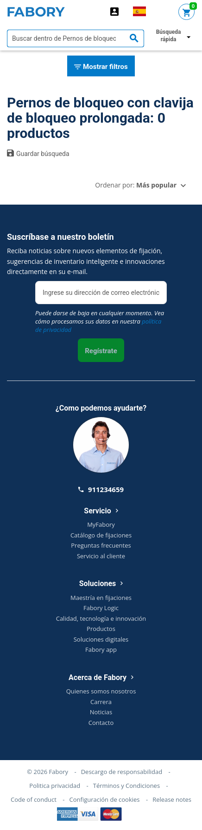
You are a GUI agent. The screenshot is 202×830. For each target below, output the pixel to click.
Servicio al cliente (101, 556)
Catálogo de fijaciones (101, 535)
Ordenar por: (136, 185)
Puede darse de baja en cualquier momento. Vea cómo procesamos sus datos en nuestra (99, 321)
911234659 (101, 489)
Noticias (101, 712)
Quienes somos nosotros (101, 691)
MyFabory (101, 524)
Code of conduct (34, 799)
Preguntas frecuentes (101, 545)
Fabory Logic (101, 608)
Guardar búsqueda (38, 153)
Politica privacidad (54, 785)
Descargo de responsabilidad (121, 772)
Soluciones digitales (101, 639)
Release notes (171, 799)
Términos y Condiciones (126, 785)
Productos (101, 628)
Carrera (101, 702)
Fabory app (101, 649)
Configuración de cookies (104, 799)
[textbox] (75, 38)
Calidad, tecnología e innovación (101, 618)
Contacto (101, 722)
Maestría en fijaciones (101, 597)
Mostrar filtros (100, 67)
